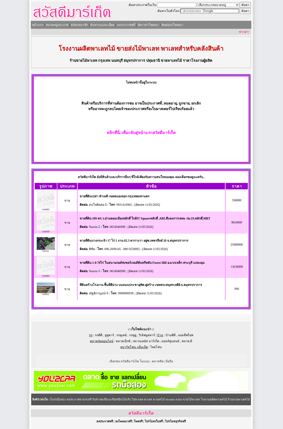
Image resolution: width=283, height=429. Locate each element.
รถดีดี (98, 335)
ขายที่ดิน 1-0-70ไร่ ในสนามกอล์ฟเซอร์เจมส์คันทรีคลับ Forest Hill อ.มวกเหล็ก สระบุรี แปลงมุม (142, 262)
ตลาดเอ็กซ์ (123, 341)
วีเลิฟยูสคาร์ (147, 335)
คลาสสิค (158, 361)
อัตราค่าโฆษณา (148, 25)
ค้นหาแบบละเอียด (102, 25)
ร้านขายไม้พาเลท (83, 60)
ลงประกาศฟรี (126, 25)
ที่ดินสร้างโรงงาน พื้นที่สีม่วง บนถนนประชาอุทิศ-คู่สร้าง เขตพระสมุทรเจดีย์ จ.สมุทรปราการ (141, 285)
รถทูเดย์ (121, 335)
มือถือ (169, 361)
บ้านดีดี (171, 335)
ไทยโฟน (156, 347)
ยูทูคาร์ (109, 335)
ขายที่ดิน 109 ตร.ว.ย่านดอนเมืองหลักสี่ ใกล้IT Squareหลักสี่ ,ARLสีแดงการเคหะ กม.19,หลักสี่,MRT (145, 218)
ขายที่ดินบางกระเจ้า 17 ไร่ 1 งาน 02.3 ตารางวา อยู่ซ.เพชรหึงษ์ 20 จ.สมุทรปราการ (134, 240)
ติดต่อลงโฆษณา (172, 25)
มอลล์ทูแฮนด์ (170, 341)
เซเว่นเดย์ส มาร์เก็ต (146, 341)
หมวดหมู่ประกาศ (57, 25)
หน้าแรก (38, 25)
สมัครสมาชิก (79, 25)
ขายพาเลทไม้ (171, 60)
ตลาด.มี (187, 341)
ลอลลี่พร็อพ (185, 335)
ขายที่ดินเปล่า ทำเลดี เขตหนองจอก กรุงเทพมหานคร (115, 196)
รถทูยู (132, 335)
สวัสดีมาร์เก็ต (141, 413)
